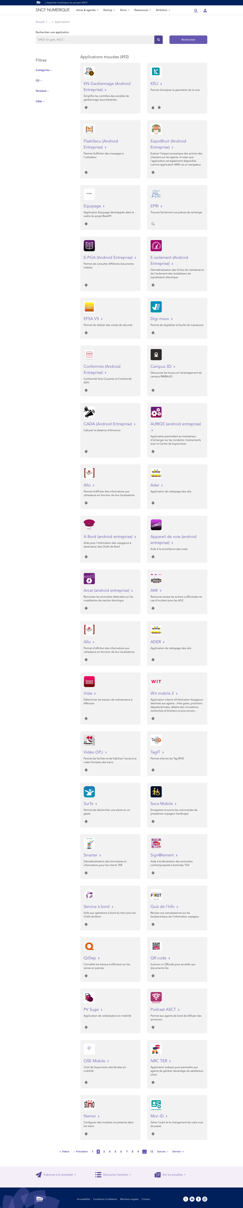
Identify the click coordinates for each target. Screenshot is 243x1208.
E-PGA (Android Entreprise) (109, 257)
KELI (155, 83)
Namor (90, 1116)
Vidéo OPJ (94, 752)
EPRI (155, 206)
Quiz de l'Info (163, 906)
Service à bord (97, 906)
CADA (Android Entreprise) (108, 424)
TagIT (155, 752)
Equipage (93, 206)
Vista (88, 693)
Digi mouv (160, 318)
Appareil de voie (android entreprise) (173, 539)
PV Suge (92, 1009)
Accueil (40, 22)
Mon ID (157, 1116)
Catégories (43, 70)
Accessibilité (83, 1199)
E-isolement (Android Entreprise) (169, 260)
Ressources (142, 10)
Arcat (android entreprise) (107, 590)
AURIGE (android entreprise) (175, 424)
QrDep (90, 958)
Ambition (163, 10)
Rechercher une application (52, 32)
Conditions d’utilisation (105, 1199)
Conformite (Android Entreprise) (102, 369)
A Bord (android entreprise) (109, 536)
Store (124, 10)
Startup (109, 10)
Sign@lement (162, 855)
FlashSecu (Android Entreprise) (101, 144)
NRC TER (159, 1061)
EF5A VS (92, 318)
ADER (156, 641)
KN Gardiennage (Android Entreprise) (107, 86)
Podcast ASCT (163, 1009)
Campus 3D (161, 366)
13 (151, 1151)
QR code (159, 958)
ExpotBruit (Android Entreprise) (168, 144)
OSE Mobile (95, 1061)
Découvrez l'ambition (113, 1175)
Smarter (91, 855)
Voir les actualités (170, 1175)
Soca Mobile (162, 803)
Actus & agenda (87, 10)
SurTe (89, 803)
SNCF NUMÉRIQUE (53, 10)
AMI (154, 590)
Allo (88, 485)
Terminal (41, 91)
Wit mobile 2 (162, 693)
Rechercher (188, 39)
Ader (155, 485)
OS (37, 80)
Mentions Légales (129, 1199)
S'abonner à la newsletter (56, 1175)
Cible (39, 101)
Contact (146, 1199)
